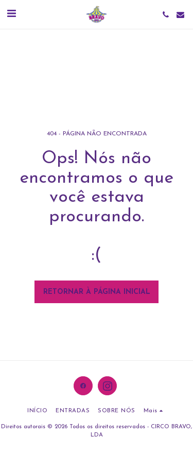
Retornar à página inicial (96, 292)
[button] (11, 14)
